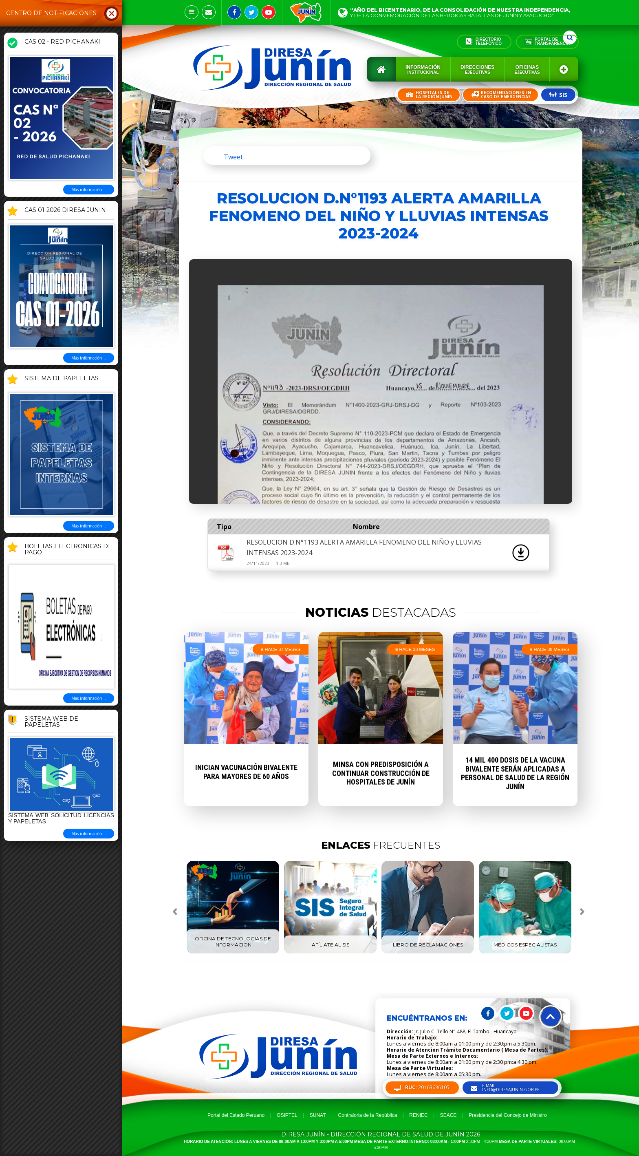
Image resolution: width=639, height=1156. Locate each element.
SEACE (448, 1115)
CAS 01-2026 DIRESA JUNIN (65, 210)
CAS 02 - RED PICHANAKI (62, 42)
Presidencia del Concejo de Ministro (507, 1115)
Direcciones (477, 69)
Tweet (233, 156)
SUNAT (318, 1115)
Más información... (88, 189)
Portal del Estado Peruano (235, 1115)
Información (423, 69)
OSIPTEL (287, 1115)
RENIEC (418, 1115)
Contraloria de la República (367, 1115)
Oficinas (527, 69)
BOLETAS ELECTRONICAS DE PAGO (68, 549)
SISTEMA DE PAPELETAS (61, 378)
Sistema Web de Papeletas (51, 722)
